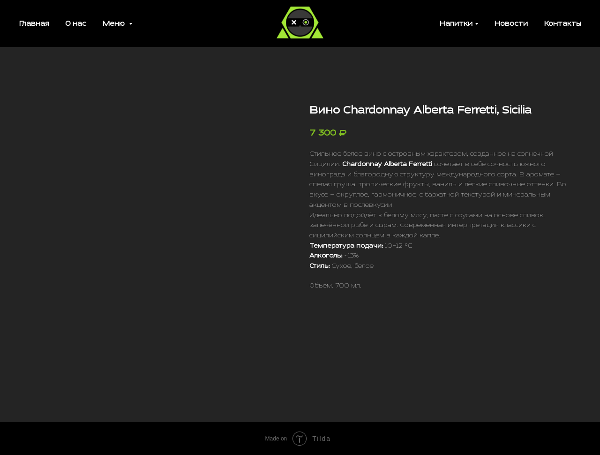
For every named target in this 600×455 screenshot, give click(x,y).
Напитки (455, 24)
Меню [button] (114, 24)
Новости (511, 24)
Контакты (562, 24)
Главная (34, 24)
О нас (75, 24)
